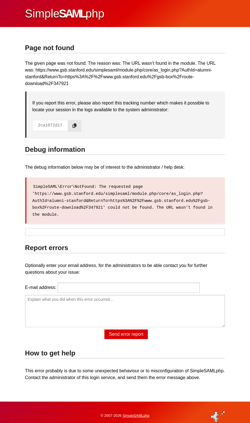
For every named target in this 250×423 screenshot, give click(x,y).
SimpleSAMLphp (135, 410)
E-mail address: (40, 286)
